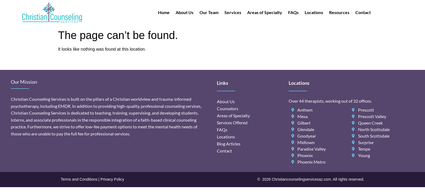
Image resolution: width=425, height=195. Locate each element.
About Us (185, 12)
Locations (314, 12)
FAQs (293, 12)
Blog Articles (228, 143)
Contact (363, 12)
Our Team (208, 12)
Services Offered (232, 122)
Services (232, 12)
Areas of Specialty (264, 12)
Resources (339, 12)
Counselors (227, 108)
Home (164, 12)
